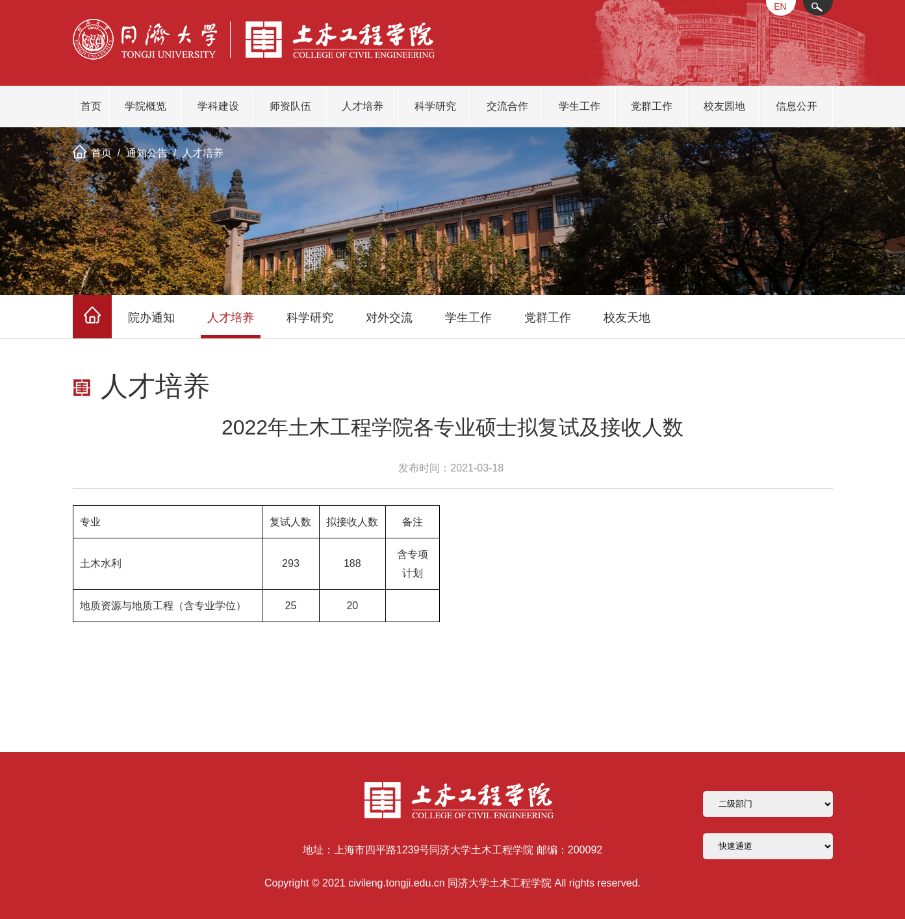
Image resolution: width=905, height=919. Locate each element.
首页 (91, 106)
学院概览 (145, 106)
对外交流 (389, 317)
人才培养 (362, 106)
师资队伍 (290, 106)
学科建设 (218, 106)
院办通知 (151, 317)
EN (780, 6)
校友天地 (627, 317)
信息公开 (796, 106)
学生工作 (579, 106)
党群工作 (651, 106)
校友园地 (724, 106)
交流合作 (507, 106)
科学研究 (435, 106)
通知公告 (147, 152)
